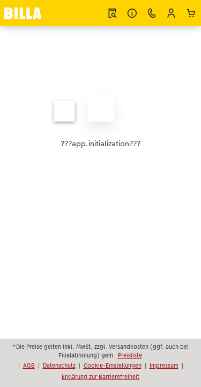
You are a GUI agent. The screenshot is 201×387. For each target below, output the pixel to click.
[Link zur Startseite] (22, 13)
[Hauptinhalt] (100, 121)
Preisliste (130, 355)
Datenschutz (59, 365)
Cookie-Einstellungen (113, 365)
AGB (29, 365)
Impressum (164, 365)
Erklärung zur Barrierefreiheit (100, 376)
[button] (171, 13)
